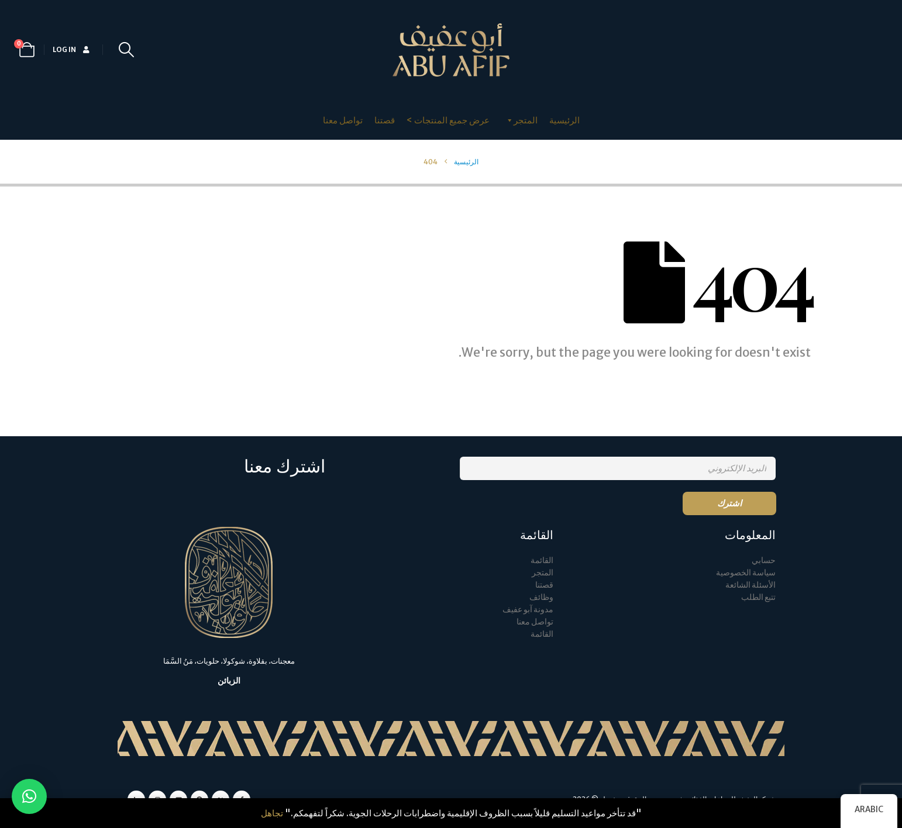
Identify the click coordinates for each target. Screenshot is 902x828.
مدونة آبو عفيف (527, 610)
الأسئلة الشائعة (750, 585)
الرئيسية (564, 120)
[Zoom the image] (229, 533)
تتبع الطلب (758, 597)
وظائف (541, 597)
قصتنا (384, 120)
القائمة (542, 560)
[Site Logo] (451, 50)
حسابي (764, 560)
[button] (126, 49)
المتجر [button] (521, 120)
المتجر (542, 573)
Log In (72, 49)
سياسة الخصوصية (746, 573)
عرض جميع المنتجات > (448, 120)
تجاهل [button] (272, 813)
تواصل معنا (343, 120)
